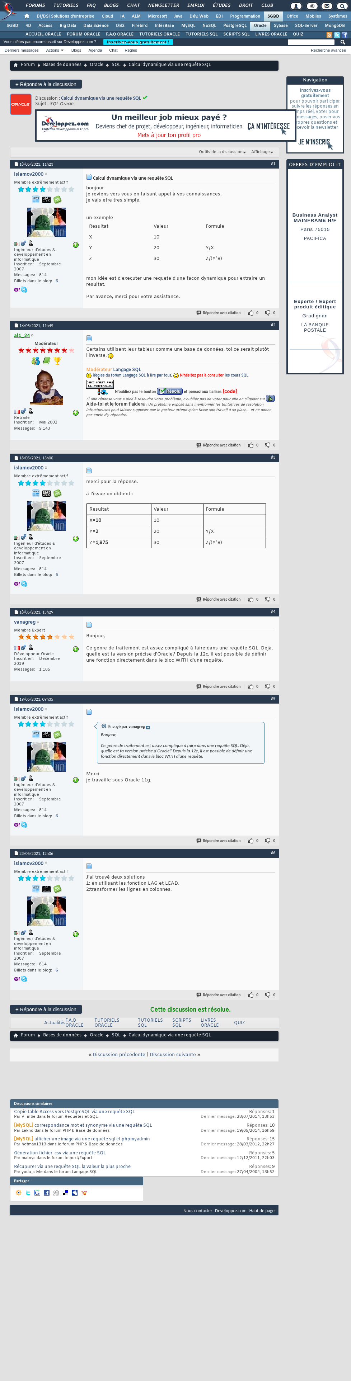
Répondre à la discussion (45, 84)
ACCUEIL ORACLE (43, 34)
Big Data (68, 25)
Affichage (260, 152)
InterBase (164, 25)
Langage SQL (127, 370)
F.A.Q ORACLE (120, 34)
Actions (52, 50)
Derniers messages (22, 50)
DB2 (120, 25)
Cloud (107, 16)
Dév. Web (199, 16)
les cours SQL (236, 375)
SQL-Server (306, 25)
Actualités (54, 1023)
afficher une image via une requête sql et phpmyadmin (92, 1139)
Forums (35, 6)
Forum (28, 65)
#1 (273, 163)
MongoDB (335, 25)
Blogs (111, 6)
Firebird (140, 25)
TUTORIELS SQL (201, 34)
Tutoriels (65, 6)
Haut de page (262, 1210)
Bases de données (62, 65)
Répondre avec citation (219, 313)
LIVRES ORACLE (271, 34)
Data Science (96, 25)
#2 (273, 324)
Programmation (245, 16)
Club (266, 6)
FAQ (91, 6)
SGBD (273, 16)
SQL (116, 65)
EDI (219, 16)
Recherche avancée (328, 50)
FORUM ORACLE (83, 34)
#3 (273, 457)
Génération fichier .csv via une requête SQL (60, 1153)
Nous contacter (197, 1210)
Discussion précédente (119, 1055)
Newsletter (163, 6)
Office (292, 16)
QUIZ (298, 34)
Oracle (260, 25)
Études (221, 6)
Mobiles (313, 16)
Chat (133, 6)
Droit (245, 6)
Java (178, 16)
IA (122, 16)
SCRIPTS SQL (236, 34)
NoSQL (209, 25)
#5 (273, 698)
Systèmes (337, 16)
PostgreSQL (235, 25)
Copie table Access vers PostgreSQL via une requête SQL (74, 1112)
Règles (131, 50)
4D (28, 25)
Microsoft (157, 16)
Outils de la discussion (221, 152)
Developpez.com (231, 1210)
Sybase (281, 25)
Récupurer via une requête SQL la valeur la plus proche (72, 1167)
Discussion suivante (173, 1055)
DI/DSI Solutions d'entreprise (65, 16)
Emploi (195, 6)
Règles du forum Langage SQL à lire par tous (132, 375)
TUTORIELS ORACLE (159, 34)
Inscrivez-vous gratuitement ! (138, 42)
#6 (273, 852)
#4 (273, 611)
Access (45, 25)
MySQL (188, 25)
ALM (136, 16)
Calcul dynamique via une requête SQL (101, 98)
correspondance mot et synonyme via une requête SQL (93, 1126)
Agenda (95, 50)
